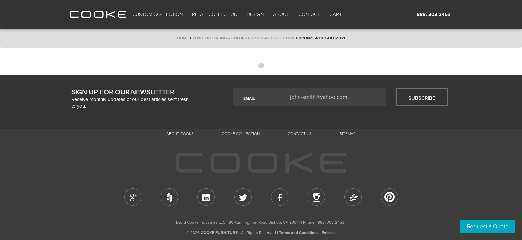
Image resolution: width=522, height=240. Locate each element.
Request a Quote (488, 226)
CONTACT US (300, 133)
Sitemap (348, 133)
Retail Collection (214, 14)
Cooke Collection (241, 133)
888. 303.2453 (434, 14)
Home (183, 38)
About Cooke (180, 133)
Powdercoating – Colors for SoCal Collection (244, 38)
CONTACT (309, 14)
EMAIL (249, 98)
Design (255, 14)
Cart (336, 14)
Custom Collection (157, 14)
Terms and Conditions (299, 232)
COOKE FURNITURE (219, 232)
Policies (329, 232)
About (281, 14)
